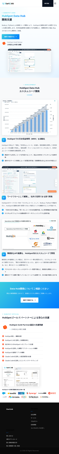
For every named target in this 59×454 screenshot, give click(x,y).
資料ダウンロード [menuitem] (11, 439)
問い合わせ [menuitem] (9, 436)
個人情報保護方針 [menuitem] (11, 442)
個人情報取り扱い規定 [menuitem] (13, 446)
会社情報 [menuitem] (33, 414)
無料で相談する (10, 37)
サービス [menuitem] (33, 418)
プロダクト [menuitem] (34, 421)
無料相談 (47, 3)
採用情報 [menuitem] (33, 425)
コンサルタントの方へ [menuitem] (37, 428)
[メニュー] (55, 3)
